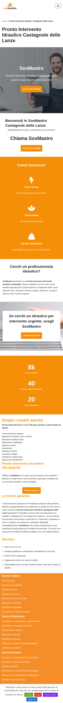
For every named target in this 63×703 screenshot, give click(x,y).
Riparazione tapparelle (12, 607)
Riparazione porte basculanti (14, 598)
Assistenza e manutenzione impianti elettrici (21, 621)
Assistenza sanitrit (10, 666)
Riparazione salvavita (11, 639)
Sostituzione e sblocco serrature (16, 612)
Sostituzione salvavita (11, 648)
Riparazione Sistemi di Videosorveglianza (20, 643)
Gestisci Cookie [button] (50, 695)
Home (4, 21)
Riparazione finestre (10, 594)
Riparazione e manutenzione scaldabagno (20, 671)
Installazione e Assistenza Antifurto (17, 626)
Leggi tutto (32, 699)
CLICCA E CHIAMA (31, 89)
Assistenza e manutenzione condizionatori (20, 657)
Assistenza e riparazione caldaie (16, 662)
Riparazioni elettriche (11, 634)
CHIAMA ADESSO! (31, 335)
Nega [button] (38, 695)
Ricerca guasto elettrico (12, 630)
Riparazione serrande (11, 603)
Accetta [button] (29, 695)
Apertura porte (8, 581)
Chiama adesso (31, 490)
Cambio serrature (9, 589)
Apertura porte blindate (12, 585)
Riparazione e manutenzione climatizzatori (20, 675)
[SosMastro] (10, 6)
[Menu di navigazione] (58, 6)
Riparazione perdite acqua (13, 679)
